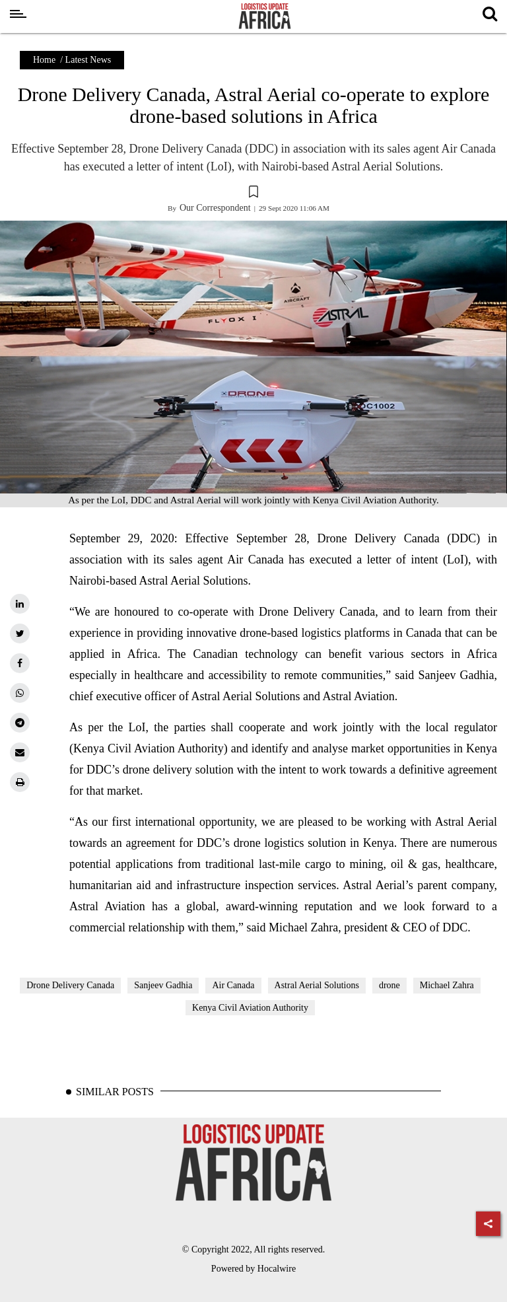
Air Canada (233, 985)
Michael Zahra (447, 985)
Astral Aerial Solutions (317, 985)
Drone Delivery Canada (70, 985)
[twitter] (20, 633)
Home (44, 60)
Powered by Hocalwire (253, 1269)
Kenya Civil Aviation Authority (250, 1008)
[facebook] (20, 663)
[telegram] (20, 723)
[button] (253, 193)
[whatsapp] (20, 693)
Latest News (88, 60)
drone (389, 985)
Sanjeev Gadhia (163, 985)
